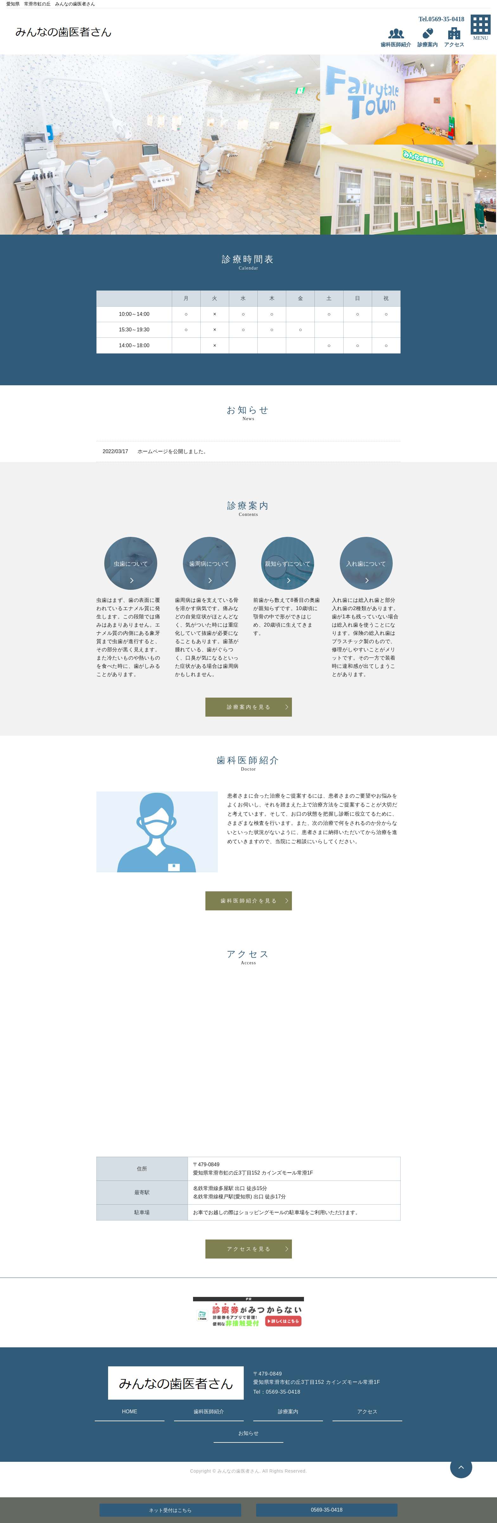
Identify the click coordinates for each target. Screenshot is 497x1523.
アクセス (367, 1411)
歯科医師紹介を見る (249, 900)
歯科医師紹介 (209, 1411)
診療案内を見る (249, 707)
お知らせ (248, 1433)
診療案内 (288, 1411)
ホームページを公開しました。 (173, 451)
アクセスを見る (249, 1249)
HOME (129, 1411)
